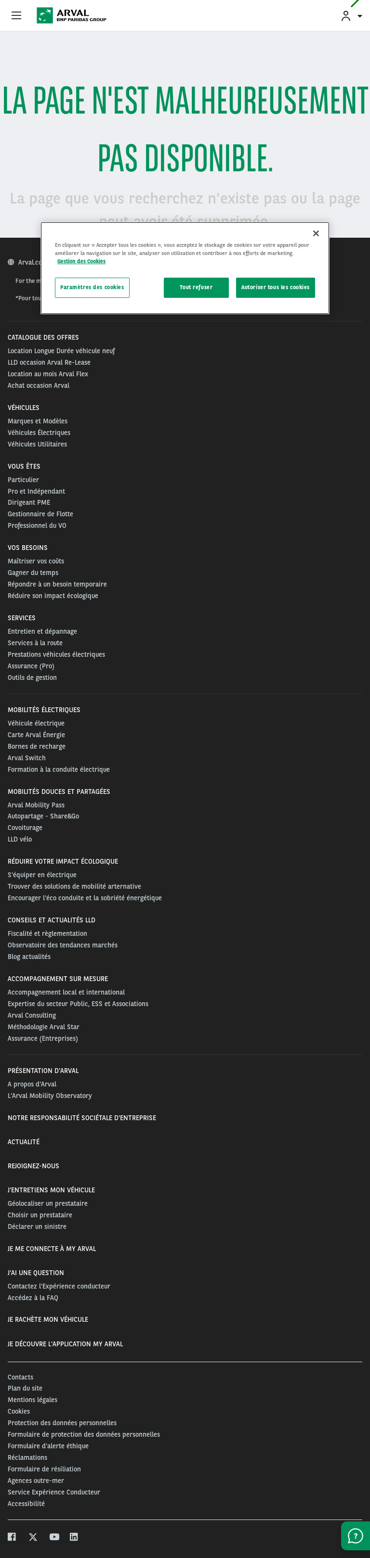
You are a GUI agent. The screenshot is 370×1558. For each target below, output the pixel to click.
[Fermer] (316, 233)
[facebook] (12, 1538)
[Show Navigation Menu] (16, 15)
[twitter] (33, 1538)
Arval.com (34, 262)
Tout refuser (196, 287)
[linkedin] (74, 1538)
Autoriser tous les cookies (275, 287)
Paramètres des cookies (92, 287)
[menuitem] (351, 15)
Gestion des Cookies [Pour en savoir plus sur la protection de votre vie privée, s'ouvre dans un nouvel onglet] (81, 261)
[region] (185, 268)
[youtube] (53, 1538)
